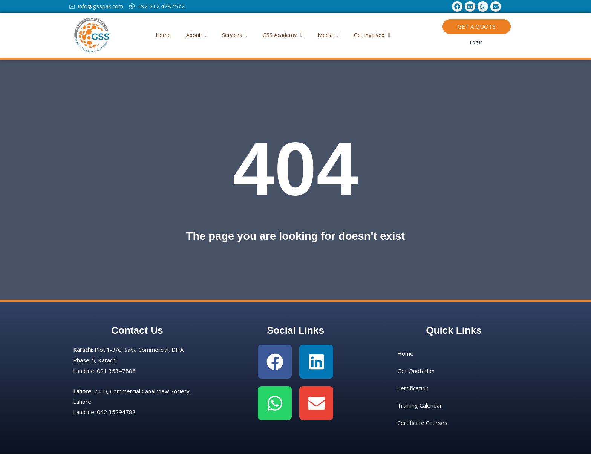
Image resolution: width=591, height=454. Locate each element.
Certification (413, 388)
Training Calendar (419, 405)
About (191, 34)
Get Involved (381, 34)
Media (333, 34)
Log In (476, 42)
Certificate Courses (422, 422)
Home (154, 34)
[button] (191, 35)
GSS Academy (284, 34)
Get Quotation (416, 370)
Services (233, 34)
